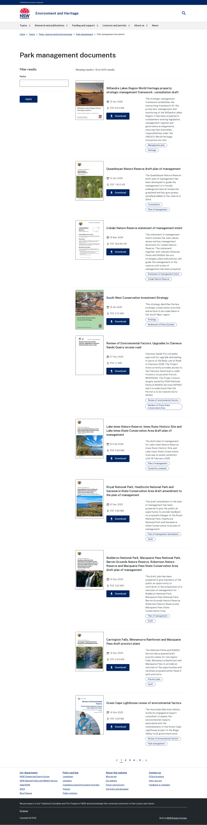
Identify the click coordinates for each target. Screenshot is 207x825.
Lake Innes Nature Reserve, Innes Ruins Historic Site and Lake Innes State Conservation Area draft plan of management (144, 430)
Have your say (155, 781)
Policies (66, 789)
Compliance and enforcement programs (81, 785)
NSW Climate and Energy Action (35, 776)
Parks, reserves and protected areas (55, 34)
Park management (84, 34)
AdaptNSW (25, 785)
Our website (111, 781)
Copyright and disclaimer (117, 789)
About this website (116, 772)
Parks (23, 76)
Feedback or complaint (159, 785)
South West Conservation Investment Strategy (137, 297)
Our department (29, 772)
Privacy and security (115, 785)
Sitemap (24, 811)
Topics (32, 34)
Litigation (67, 781)
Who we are (111, 776)
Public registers (70, 793)
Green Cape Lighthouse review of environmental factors (143, 703)
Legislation (68, 776)
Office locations (156, 776)
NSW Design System (177, 818)
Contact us (155, 772)
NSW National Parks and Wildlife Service (39, 781)
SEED (22, 789)
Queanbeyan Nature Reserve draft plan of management (143, 169)
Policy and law (71, 772)
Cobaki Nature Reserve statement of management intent (144, 228)
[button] (25, 26)
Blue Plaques (26, 793)
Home (22, 34)
